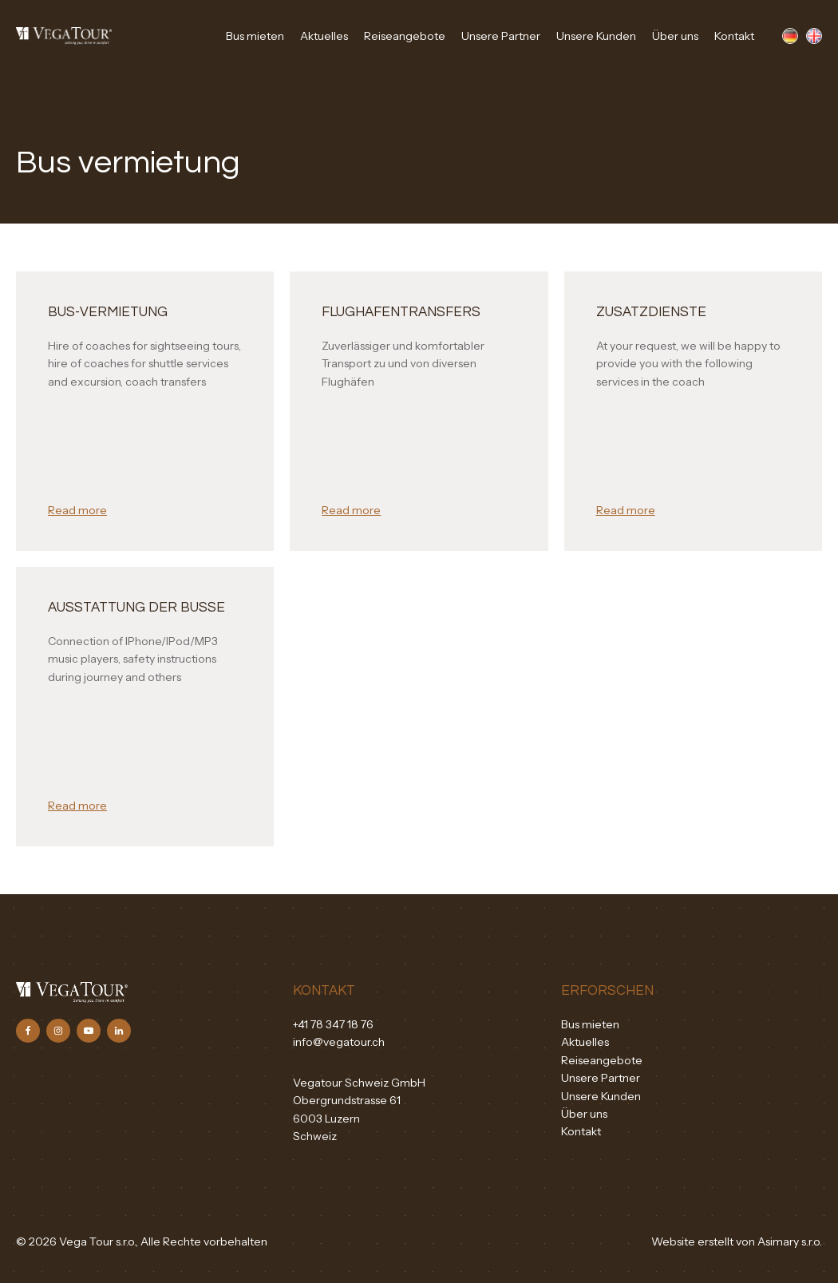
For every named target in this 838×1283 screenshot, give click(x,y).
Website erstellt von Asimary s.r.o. (736, 1241)
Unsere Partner (500, 36)
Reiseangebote (404, 36)
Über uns (675, 36)
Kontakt (734, 36)
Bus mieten (255, 36)
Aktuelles (324, 36)
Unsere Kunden (596, 36)
